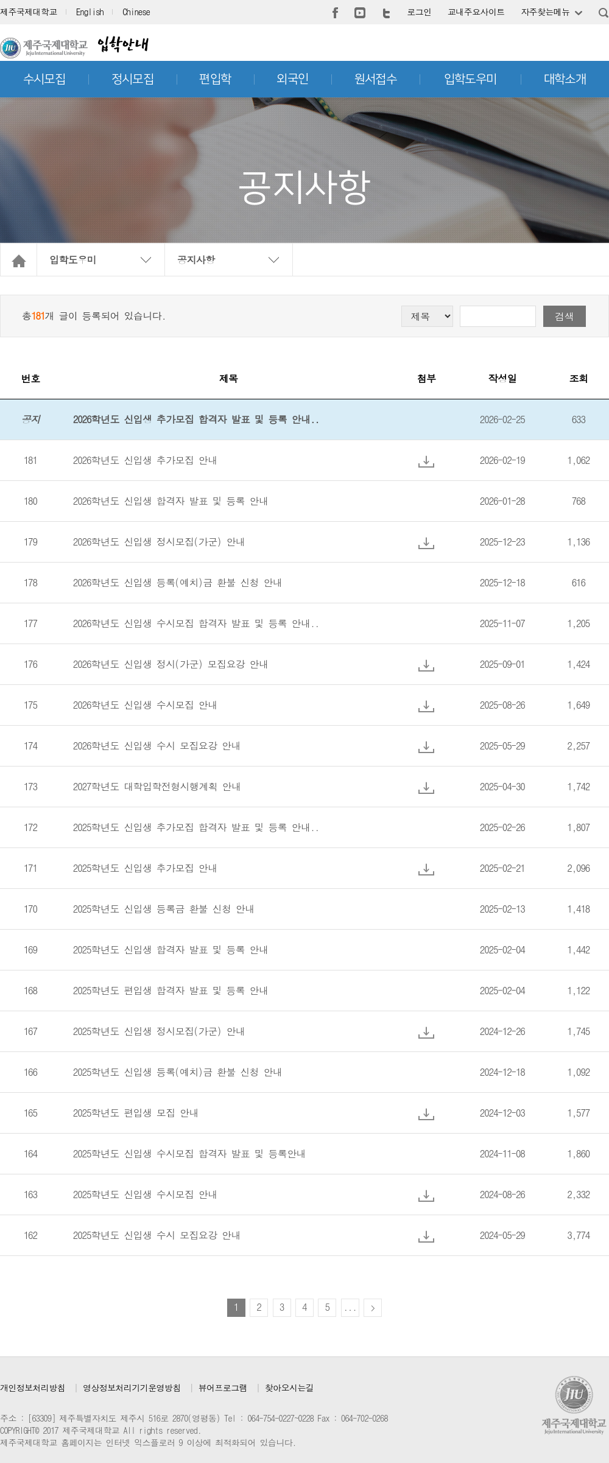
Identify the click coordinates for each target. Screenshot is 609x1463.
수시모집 (44, 79)
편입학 (215, 79)
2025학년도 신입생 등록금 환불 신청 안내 (164, 909)
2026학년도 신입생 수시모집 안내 (145, 705)
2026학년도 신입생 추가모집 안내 (145, 460)
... (350, 1307)
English (90, 11)
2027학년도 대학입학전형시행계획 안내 (157, 786)
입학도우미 (470, 79)
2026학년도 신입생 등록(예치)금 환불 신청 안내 (177, 582)
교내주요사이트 (476, 11)
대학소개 (565, 79)
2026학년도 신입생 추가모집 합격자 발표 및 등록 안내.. (196, 419)
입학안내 (122, 44)
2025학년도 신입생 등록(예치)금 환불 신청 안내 (177, 1072)
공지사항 (196, 260)
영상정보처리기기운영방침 (132, 1387)
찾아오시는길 (289, 1387)
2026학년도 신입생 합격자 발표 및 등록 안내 (170, 501)
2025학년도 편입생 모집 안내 (136, 1113)
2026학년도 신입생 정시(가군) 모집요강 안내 (170, 664)
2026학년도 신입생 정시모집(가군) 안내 (159, 542)
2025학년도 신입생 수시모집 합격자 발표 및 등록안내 (189, 1153)
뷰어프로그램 (223, 1387)
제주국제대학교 (28, 11)
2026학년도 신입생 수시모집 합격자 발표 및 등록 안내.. (196, 623)
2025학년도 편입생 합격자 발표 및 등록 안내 (170, 990)
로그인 (419, 11)
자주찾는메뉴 (545, 11)
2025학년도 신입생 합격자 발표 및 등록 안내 (170, 949)
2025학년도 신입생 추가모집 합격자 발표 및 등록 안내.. (196, 827)
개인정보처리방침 (32, 1387)
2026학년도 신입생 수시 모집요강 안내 (157, 746)
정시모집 (132, 79)
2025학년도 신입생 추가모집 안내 (145, 868)
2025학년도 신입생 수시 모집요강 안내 (157, 1235)
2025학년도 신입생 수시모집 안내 (145, 1194)
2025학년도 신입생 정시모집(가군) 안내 (159, 1031)
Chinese (136, 11)
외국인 (292, 79)
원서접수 (375, 79)
